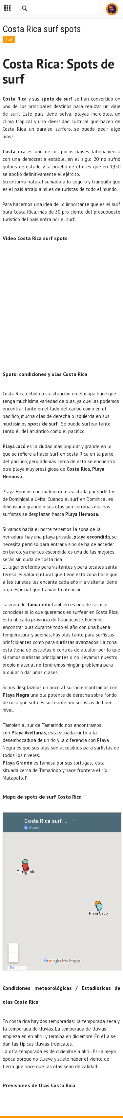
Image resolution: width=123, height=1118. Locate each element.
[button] (24, 9)
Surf (8, 39)
